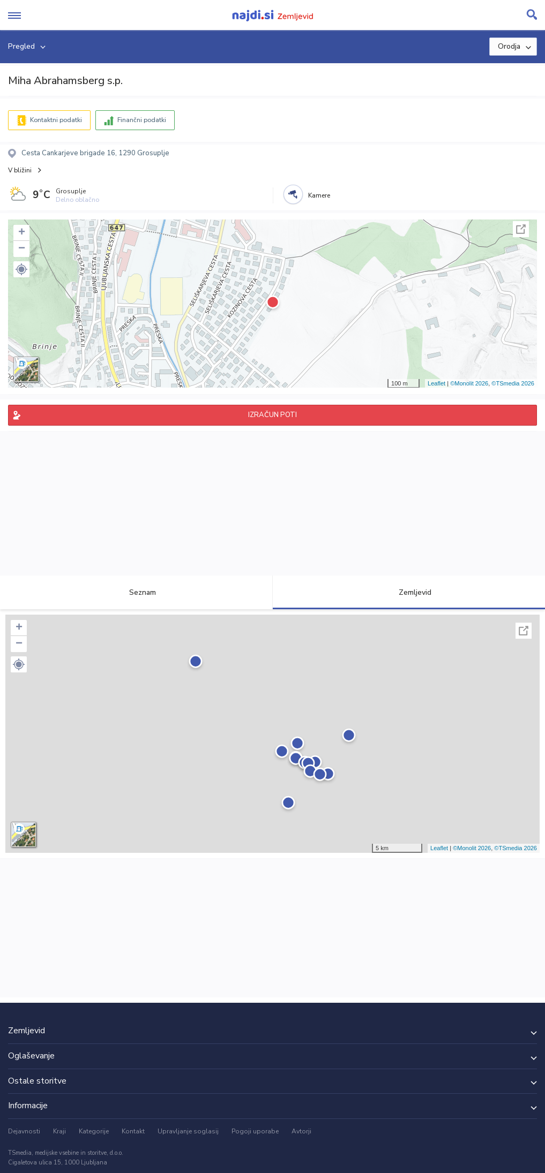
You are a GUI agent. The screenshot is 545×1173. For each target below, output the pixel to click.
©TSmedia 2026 (512, 383)
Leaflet (436, 383)
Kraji (59, 1131)
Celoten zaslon (521, 229)
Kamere (319, 195)
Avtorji (301, 1131)
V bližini (20, 170)
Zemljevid (408, 592)
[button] (21, 269)
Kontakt (133, 1131)
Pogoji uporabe (255, 1131)
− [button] (21, 249)
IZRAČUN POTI (272, 415)
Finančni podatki (141, 120)
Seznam (136, 592)
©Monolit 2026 (469, 383)
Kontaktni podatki (56, 120)
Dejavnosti (24, 1131)
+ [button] (21, 233)
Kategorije (94, 1131)
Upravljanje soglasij (188, 1131)
